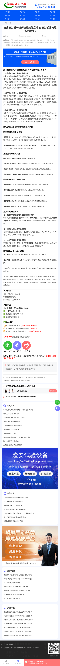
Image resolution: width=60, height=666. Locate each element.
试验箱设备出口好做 (9, 433)
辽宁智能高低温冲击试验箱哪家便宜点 (16, 497)
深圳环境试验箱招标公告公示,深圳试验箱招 (18, 579)
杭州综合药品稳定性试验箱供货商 (15, 509)
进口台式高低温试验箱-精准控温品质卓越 (17, 590)
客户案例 (22, 19)
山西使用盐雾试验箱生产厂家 (13, 521)
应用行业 (7, 15)
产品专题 (52, 12)
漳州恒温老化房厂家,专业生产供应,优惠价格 (18, 616)
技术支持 (7, 19)
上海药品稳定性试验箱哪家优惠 (14, 594)
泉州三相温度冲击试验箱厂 (12, 421)
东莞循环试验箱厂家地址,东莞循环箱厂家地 (18, 575)
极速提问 (53, 391)
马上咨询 (30, 62)
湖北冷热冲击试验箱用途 (12, 598)
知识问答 (22, 15)
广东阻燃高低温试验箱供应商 (12, 425)
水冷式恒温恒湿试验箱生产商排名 (20, 380)
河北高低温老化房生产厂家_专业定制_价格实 (18, 627)
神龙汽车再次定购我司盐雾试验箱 (14, 417)
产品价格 (37, 12)
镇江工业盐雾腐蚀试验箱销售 (13, 501)
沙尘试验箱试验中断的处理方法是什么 (16, 586)
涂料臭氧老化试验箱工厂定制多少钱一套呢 (17, 437)
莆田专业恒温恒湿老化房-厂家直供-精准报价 (18, 635)
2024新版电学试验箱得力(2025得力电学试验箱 (18, 410)
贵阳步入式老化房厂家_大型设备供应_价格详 (18, 620)
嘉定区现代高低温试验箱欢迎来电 (15, 517)
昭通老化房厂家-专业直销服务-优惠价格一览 (18, 623)
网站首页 (7, 12)
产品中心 (22, 12)
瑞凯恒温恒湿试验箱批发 (11, 429)
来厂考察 (52, 19)
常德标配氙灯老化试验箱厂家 (13, 505)
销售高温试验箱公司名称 (11, 414)
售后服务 (52, 15)
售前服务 (37, 15)
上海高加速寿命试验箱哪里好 (12, 445)
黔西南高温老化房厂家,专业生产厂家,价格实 (18, 612)
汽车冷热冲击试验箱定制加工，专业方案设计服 (19, 513)
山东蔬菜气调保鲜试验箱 (12, 583)
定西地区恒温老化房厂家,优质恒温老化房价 (18, 631)
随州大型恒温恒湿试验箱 (11, 441)
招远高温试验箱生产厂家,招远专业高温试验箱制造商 (28, 377)
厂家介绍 (37, 19)
